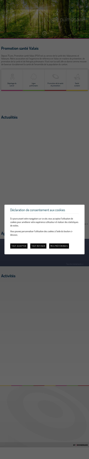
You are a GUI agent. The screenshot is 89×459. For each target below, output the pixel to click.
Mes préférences (59, 245)
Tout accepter (18, 245)
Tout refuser (38, 245)
